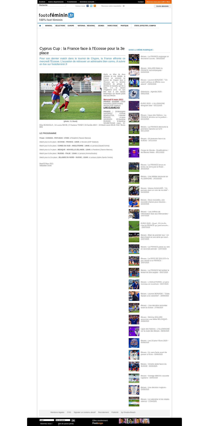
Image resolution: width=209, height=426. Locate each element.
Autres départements (55, 2)
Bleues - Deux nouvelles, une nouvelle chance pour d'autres (155, 201)
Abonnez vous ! (45, 424)
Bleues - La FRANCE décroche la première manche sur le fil (153, 128)
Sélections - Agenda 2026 (150, 92)
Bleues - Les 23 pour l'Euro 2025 (153, 340)
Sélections (60, 25)
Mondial (48, 25)
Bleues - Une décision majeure (152, 387)
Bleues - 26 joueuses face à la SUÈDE (155, 138)
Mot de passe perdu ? (65, 424)
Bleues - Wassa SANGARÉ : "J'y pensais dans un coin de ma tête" (153, 189)
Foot (98, 424)
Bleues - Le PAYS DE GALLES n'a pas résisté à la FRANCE (155, 259)
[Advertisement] (87, 37)
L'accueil (40, 25)
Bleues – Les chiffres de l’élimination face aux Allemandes (154, 212)
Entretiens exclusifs (87, 2)
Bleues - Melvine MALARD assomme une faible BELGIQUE (154, 318)
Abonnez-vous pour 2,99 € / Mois (158, 2)
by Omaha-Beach (122, 412)
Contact (141, 2)
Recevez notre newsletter (111, 6)
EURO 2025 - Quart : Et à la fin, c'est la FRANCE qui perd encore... (155, 224)
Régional (91, 25)
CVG (67, 412)
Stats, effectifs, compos (145, 25)
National (82, 25)
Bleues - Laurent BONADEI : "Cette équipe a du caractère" (154, 295)
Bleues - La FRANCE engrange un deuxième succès (153, 57)
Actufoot (42, 2)
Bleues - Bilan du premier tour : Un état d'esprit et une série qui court (155, 236)
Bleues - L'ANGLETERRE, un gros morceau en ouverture (153, 283)
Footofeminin (72, 2)
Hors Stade (112, 25)
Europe (71, 25)
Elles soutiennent (99, 421)
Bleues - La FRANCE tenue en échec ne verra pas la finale (154, 166)
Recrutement (99, 412)
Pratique (124, 25)
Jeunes (101, 25)
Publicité (110, 412)
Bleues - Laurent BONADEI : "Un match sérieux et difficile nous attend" (155, 81)
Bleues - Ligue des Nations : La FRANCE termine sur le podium (152, 116)
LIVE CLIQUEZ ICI (111, 107)
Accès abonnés (162, 6)
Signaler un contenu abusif (82, 412)
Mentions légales (57, 412)
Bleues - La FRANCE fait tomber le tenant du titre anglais (153, 271)
